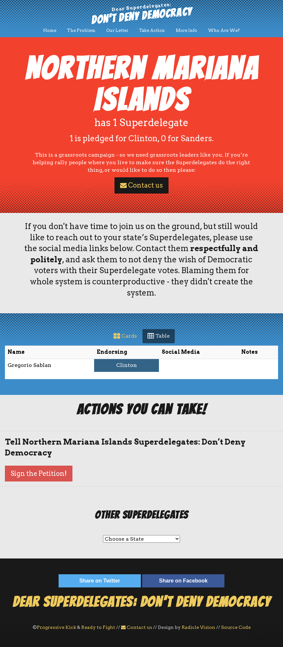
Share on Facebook (183, 580)
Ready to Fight (98, 627)
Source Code (236, 627)
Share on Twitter (99, 580)
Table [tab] (158, 336)
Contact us (141, 185)
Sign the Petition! (39, 474)
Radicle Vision (198, 627)
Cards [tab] (125, 336)
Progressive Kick (56, 627)
